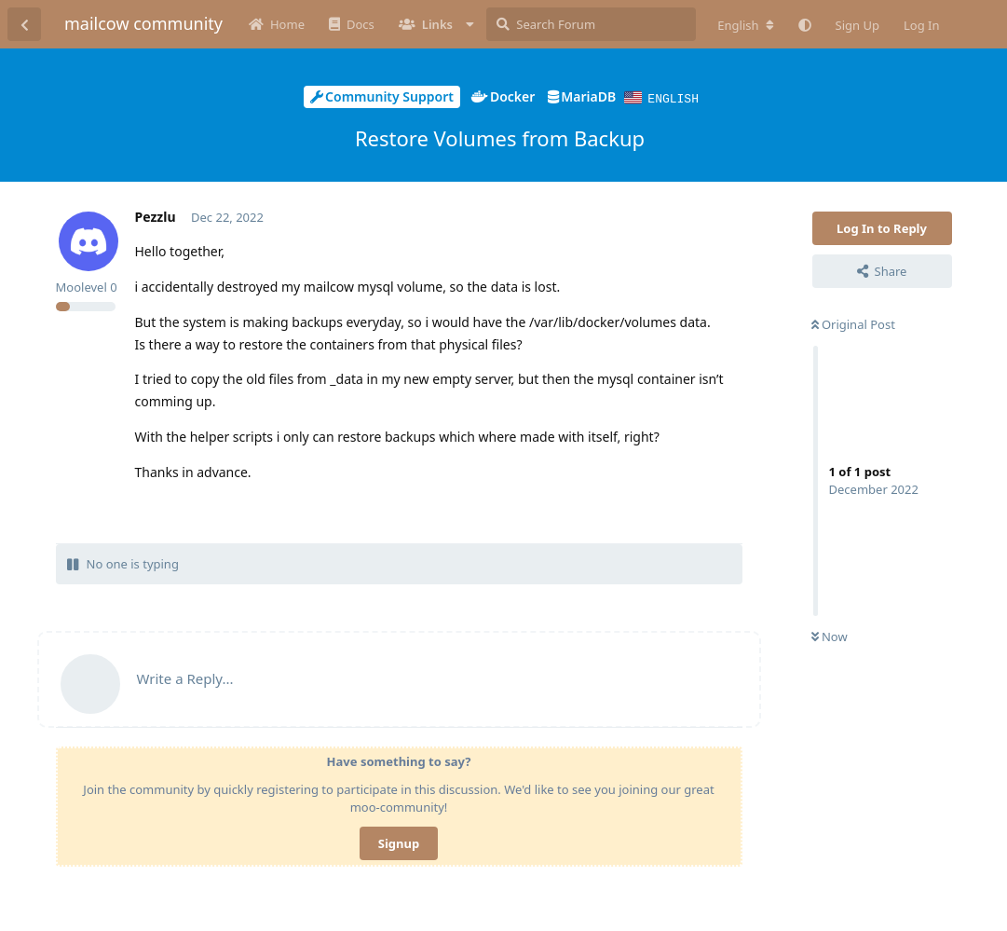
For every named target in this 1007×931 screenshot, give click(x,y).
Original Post (853, 323)
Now (829, 635)
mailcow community (143, 23)
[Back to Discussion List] (24, 24)
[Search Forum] (591, 24)
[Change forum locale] (745, 25)
